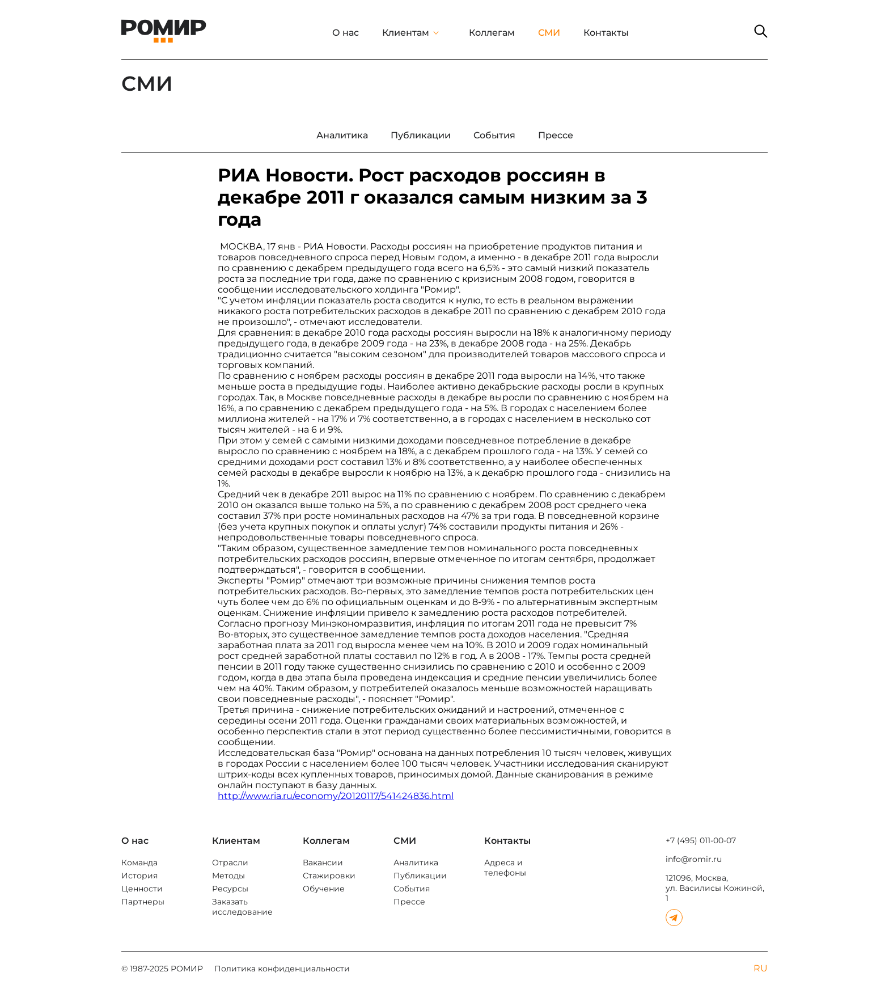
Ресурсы (230, 888)
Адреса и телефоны (505, 867)
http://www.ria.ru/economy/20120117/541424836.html (336, 795)
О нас (345, 32)
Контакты (606, 32)
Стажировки (329, 875)
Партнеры (142, 902)
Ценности (142, 888)
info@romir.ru (694, 859)
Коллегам (492, 32)
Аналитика (415, 862)
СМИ (549, 32)
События (411, 888)
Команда (139, 862)
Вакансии (323, 862)
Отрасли (230, 862)
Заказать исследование (242, 907)
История (139, 875)
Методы (228, 875)
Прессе (409, 902)
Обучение (324, 888)
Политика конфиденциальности (282, 968)
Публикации (420, 875)
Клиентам (405, 32)
